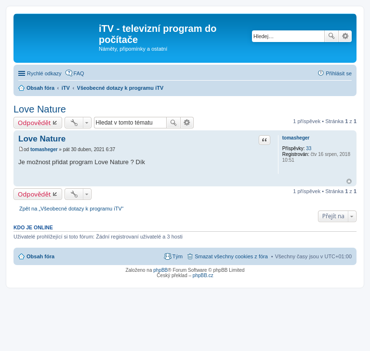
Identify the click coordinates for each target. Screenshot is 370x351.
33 (308, 148)
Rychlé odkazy (44, 73)
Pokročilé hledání (345, 36)
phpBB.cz (203, 275)
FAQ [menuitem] (79, 73)
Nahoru (349, 181)
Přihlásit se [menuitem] (339, 73)
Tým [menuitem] (177, 256)
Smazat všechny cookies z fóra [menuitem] (231, 256)
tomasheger (296, 137)
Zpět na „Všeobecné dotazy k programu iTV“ (71, 208)
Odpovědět (34, 122)
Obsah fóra (40, 256)
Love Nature (39, 109)
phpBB (160, 270)
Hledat (331, 36)
